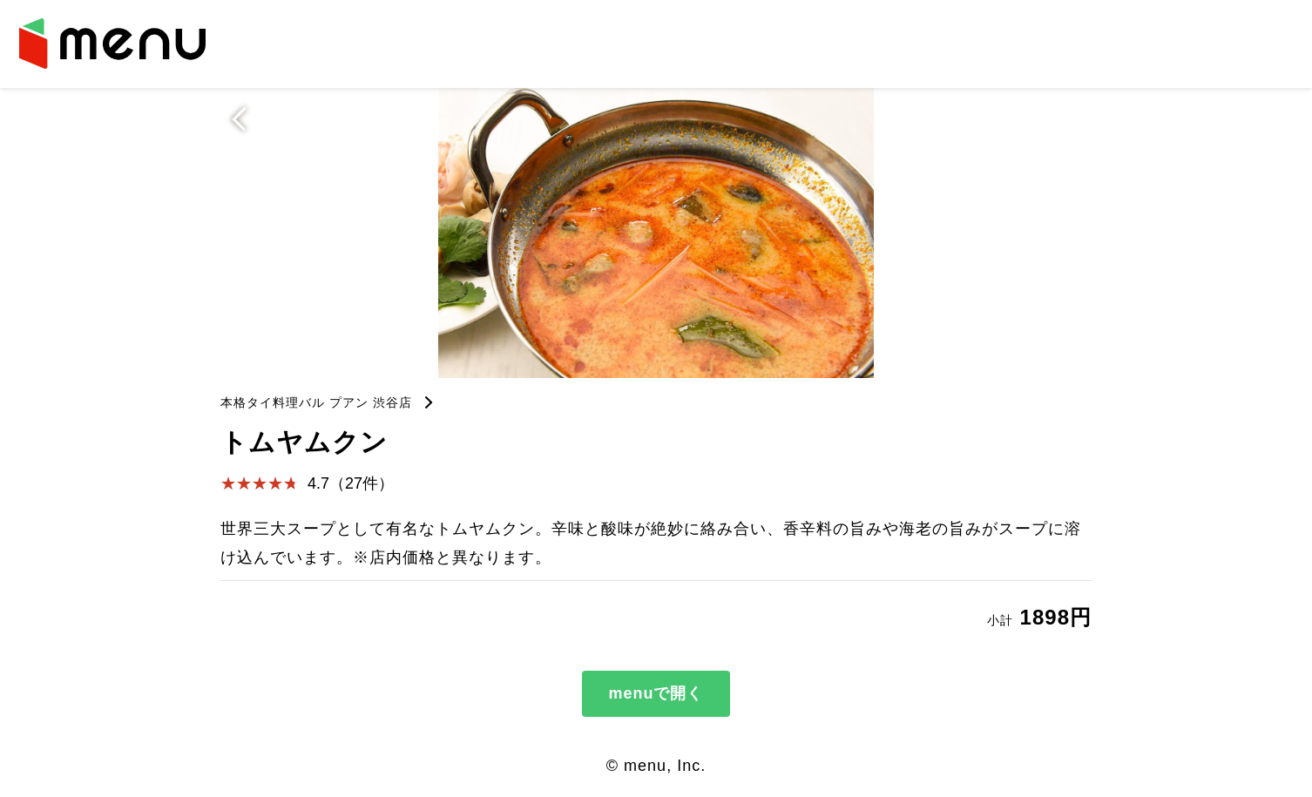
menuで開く (655, 693)
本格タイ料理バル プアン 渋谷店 (316, 402)
